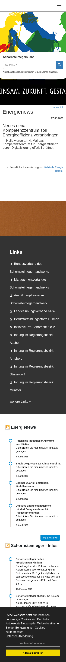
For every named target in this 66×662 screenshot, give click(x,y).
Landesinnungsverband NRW (32, 311)
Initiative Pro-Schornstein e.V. (32, 327)
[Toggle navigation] (59, 5)
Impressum (16, 631)
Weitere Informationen (33, 643)
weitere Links (20, 401)
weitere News (50, 537)
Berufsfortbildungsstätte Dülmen (34, 319)
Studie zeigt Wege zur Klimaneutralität (38, 463)
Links (16, 252)
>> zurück (58, 107)
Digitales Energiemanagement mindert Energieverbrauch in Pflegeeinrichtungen (33, 509)
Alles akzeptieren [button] (33, 652)
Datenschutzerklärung (19, 636)
